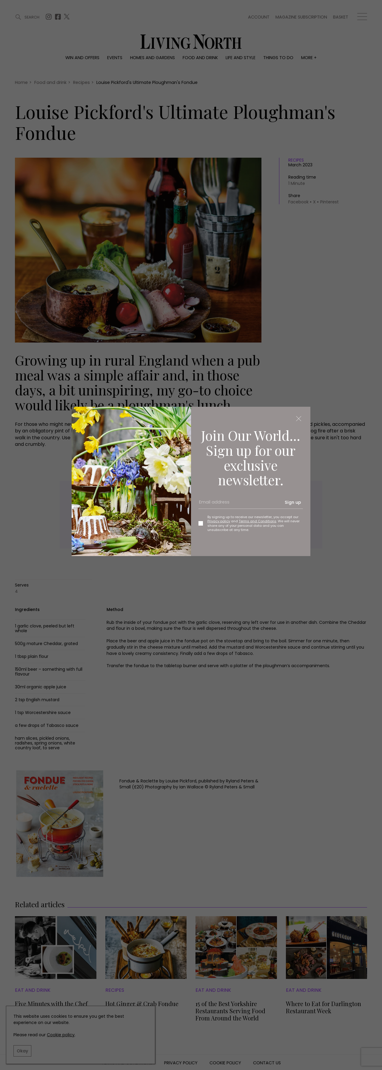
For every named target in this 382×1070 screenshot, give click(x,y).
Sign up (293, 502)
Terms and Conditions (257, 521)
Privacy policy (218, 521)
